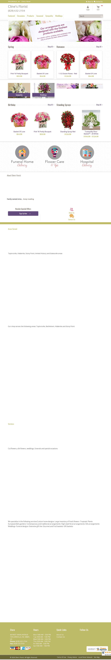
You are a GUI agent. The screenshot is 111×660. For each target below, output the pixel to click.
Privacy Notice (72, 658)
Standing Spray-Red (67, 132)
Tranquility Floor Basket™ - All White (91, 133)
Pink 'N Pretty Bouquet (19, 74)
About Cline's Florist (14, 176)
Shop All (51, 46)
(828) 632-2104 (16, 10)
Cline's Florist (18, 6)
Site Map (97, 658)
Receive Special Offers (23, 209)
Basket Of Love (42, 74)
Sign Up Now (23, 214)
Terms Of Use (61, 658)
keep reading (28, 200)
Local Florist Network (85, 658)
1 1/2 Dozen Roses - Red (68, 74)
